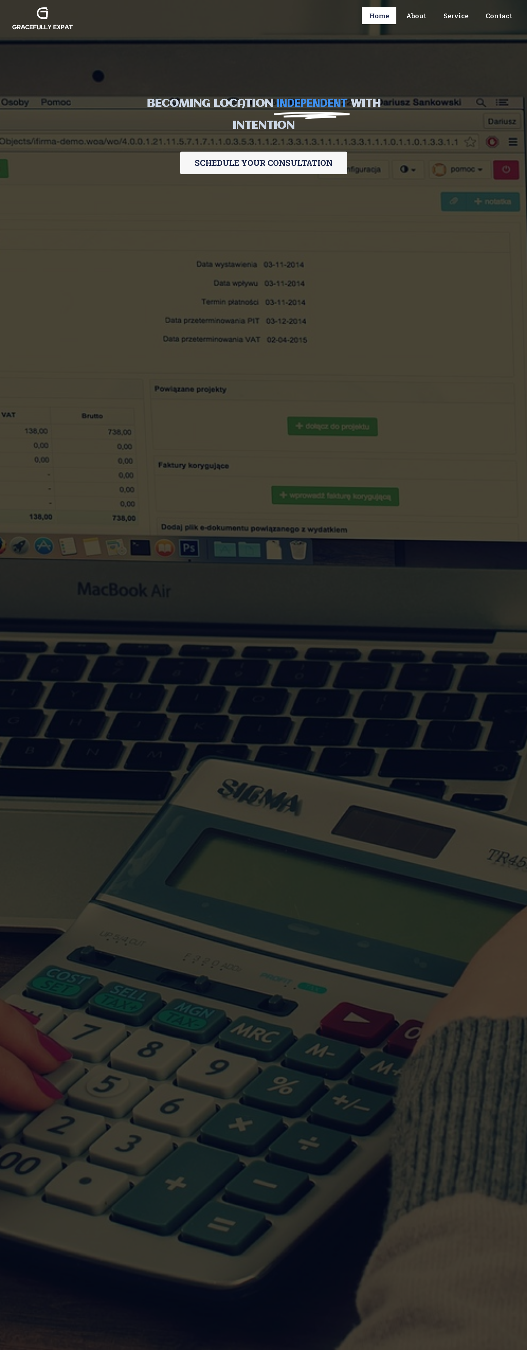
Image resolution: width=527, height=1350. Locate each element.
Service (456, 15)
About (416, 15)
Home (379, 15)
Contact (499, 15)
